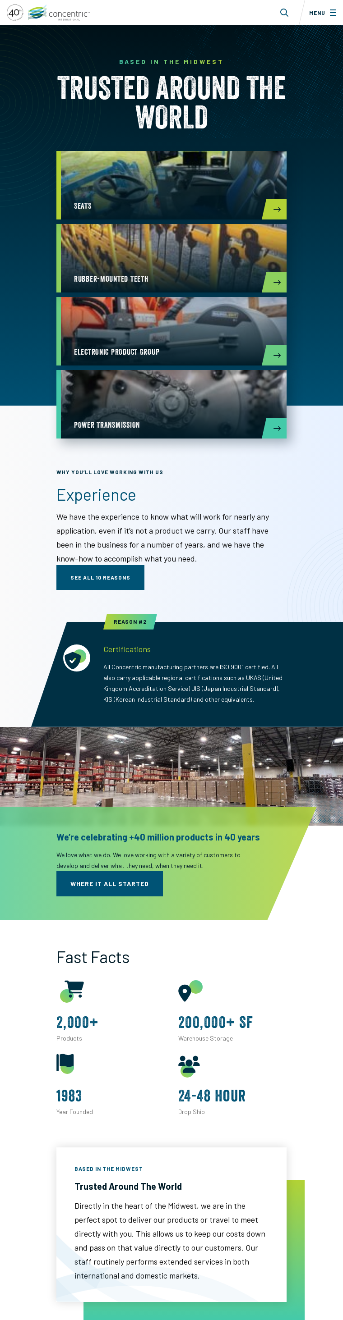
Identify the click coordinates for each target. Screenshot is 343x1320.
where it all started (109, 883)
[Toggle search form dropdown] (284, 12)
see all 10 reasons (100, 577)
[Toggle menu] (321, 12)
